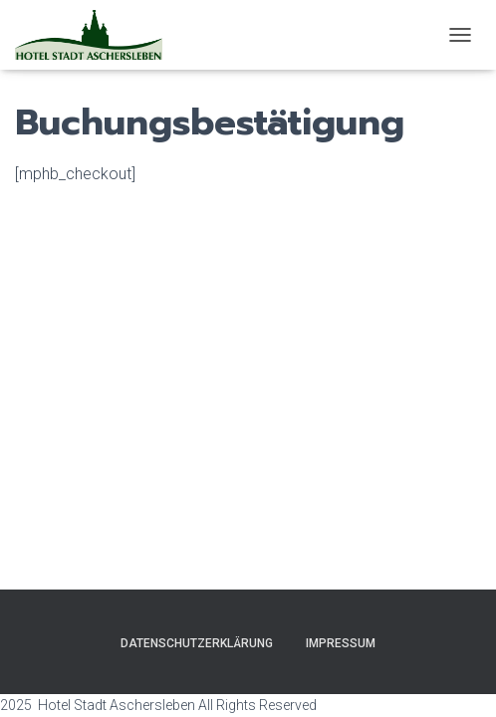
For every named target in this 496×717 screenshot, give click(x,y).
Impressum (340, 643)
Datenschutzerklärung (197, 643)
